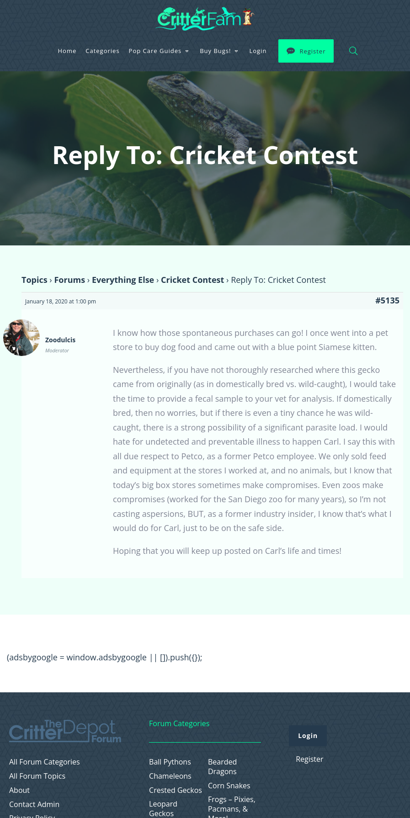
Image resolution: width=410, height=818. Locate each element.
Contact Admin (34, 804)
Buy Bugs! (215, 51)
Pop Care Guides (155, 51)
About (19, 790)
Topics (34, 279)
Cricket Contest (192, 279)
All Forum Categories (44, 762)
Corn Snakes (229, 786)
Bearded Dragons (222, 766)
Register (312, 51)
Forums (69, 279)
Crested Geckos (175, 790)
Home (67, 51)
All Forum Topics (37, 776)
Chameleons (170, 776)
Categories (102, 51)
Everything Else (123, 279)
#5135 (387, 300)
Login (257, 51)
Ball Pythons (170, 762)
